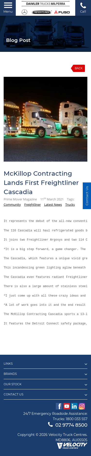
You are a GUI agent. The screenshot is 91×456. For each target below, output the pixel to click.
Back (79, 68)
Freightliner (32, 204)
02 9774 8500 (67, 425)
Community (12, 204)
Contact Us (87, 195)
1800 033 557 (76, 419)
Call (83, 7)
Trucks (70, 204)
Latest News (53, 204)
